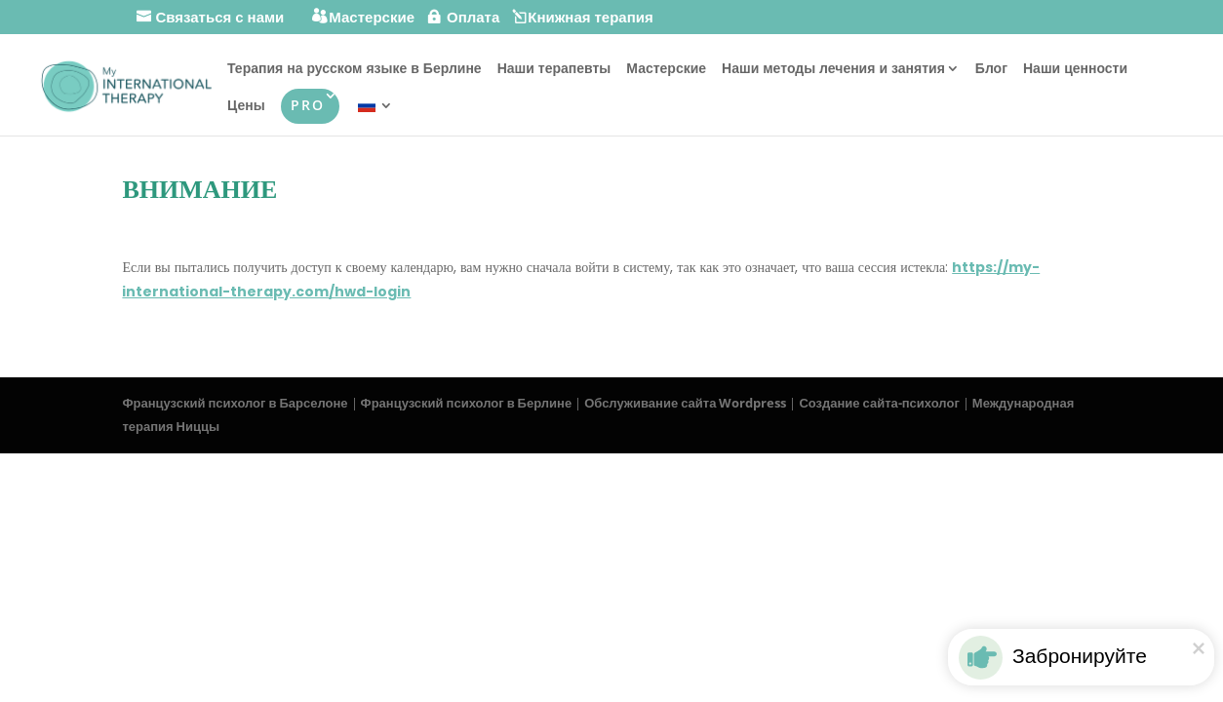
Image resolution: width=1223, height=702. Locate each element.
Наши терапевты (554, 69)
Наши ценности (1075, 69)
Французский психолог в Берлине (466, 402)
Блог (991, 69)
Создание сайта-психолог (879, 402)
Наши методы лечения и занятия (833, 69)
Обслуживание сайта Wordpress (685, 402)
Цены (246, 106)
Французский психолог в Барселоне (234, 402)
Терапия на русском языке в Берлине (354, 69)
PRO (308, 105)
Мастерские (666, 69)
